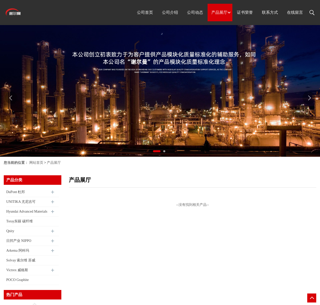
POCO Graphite (17, 280)
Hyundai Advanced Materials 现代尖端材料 (26, 213)
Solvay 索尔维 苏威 (20, 260)
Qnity (10, 231)
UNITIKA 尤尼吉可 (21, 202)
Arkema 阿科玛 (17, 250)
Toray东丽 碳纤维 (19, 221)
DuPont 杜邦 (15, 192)
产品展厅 (54, 163)
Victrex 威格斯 (17, 270)
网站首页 (36, 163)
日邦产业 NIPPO (18, 241)
